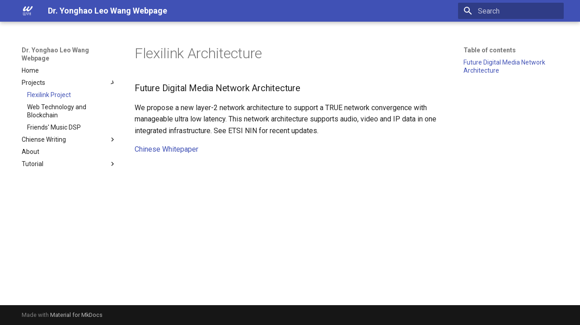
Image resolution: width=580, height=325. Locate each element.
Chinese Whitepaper (166, 149)
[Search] (511, 11)
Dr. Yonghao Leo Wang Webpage (55, 54)
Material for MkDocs (76, 314)
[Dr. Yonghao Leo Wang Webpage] (27, 11)
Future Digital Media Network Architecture (504, 66)
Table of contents (489, 50)
